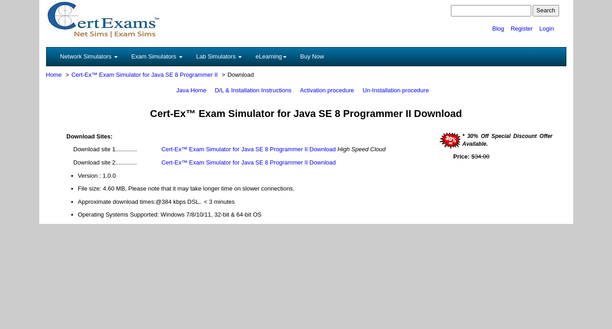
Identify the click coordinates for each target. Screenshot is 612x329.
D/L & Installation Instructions (253, 90)
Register (522, 28)
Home (54, 74)
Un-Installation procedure (395, 90)
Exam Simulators (157, 56)
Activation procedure (327, 90)
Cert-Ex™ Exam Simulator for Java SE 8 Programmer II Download (249, 149)
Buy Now (312, 56)
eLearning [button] (271, 56)
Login (546, 28)
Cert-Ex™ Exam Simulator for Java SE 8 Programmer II (144, 74)
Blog (498, 28)
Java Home (191, 90)
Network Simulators (89, 56)
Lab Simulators (219, 56)
